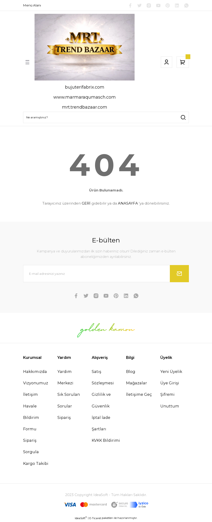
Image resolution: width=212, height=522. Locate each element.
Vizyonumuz (35, 383)
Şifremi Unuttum (169, 401)
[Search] (106, 118)
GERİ (86, 204)
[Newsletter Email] (106, 274)
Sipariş (64, 418)
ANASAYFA (128, 204)
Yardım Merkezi (65, 378)
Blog (130, 372)
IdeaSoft (81, 518)
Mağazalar (136, 383)
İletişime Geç (139, 395)
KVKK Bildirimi (106, 441)
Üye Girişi (169, 383)
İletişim (30, 395)
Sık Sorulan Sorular (68, 401)
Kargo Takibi (35, 464)
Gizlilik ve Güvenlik (101, 401)
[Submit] (179, 274)
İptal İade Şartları (101, 424)
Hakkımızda (35, 372)
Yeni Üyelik (171, 372)
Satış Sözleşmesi (103, 378)
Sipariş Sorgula (31, 447)
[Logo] (85, 48)
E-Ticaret (95, 518)
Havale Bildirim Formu (31, 418)
